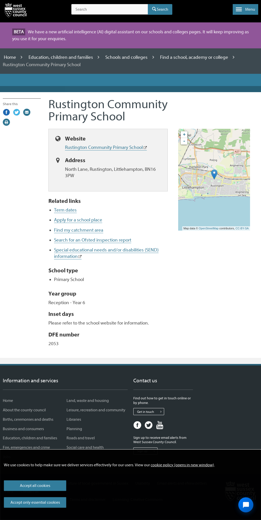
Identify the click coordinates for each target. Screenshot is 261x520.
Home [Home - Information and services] (8, 400)
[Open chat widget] (245, 504)
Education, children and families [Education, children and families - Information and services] (30, 438)
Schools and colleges (127, 57)
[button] (245, 9)
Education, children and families (61, 57)
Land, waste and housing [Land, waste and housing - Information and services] (88, 400)
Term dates (65, 210)
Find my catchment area (78, 230)
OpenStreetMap (209, 228)
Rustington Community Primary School (104, 147)
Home (10, 57)
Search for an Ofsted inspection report (92, 240)
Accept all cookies (35, 485)
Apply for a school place (78, 220)
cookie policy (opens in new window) (182, 465)
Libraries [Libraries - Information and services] (74, 419)
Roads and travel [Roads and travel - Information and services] (81, 438)
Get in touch (150, 411)
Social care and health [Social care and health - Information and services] (85, 447)
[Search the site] (109, 9)
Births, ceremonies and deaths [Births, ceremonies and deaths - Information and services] (28, 419)
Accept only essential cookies (35, 502)
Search (162, 9)
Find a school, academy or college (194, 57)
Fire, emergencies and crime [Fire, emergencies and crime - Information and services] (26, 447)
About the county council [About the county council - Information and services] (24, 410)
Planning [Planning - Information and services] (74, 429)
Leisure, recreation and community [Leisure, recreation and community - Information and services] (96, 410)
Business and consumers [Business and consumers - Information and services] (23, 429)
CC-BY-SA (242, 228)
